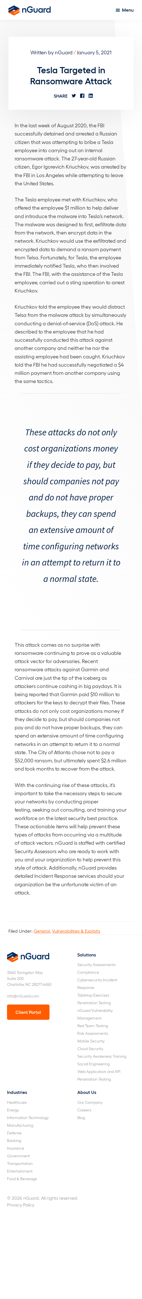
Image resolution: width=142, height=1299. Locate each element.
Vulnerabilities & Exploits (76, 931)
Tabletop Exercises (93, 995)
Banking (14, 1140)
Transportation (20, 1163)
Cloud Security (90, 1048)
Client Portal (28, 1012)
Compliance (88, 972)
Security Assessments (96, 964)
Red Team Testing (92, 1025)
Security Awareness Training (101, 1056)
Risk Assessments (92, 1033)
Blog (81, 1117)
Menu (128, 9)
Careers (84, 1109)
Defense (14, 1132)
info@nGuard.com (23, 995)
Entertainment (20, 1171)
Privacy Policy (20, 1204)
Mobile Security (91, 1040)
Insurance (15, 1148)
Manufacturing (20, 1125)
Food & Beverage (22, 1178)
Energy (13, 1109)
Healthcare (17, 1102)
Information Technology (28, 1117)
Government (18, 1155)
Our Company (89, 1102)
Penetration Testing (94, 1002)
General (42, 931)
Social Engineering (93, 1063)
